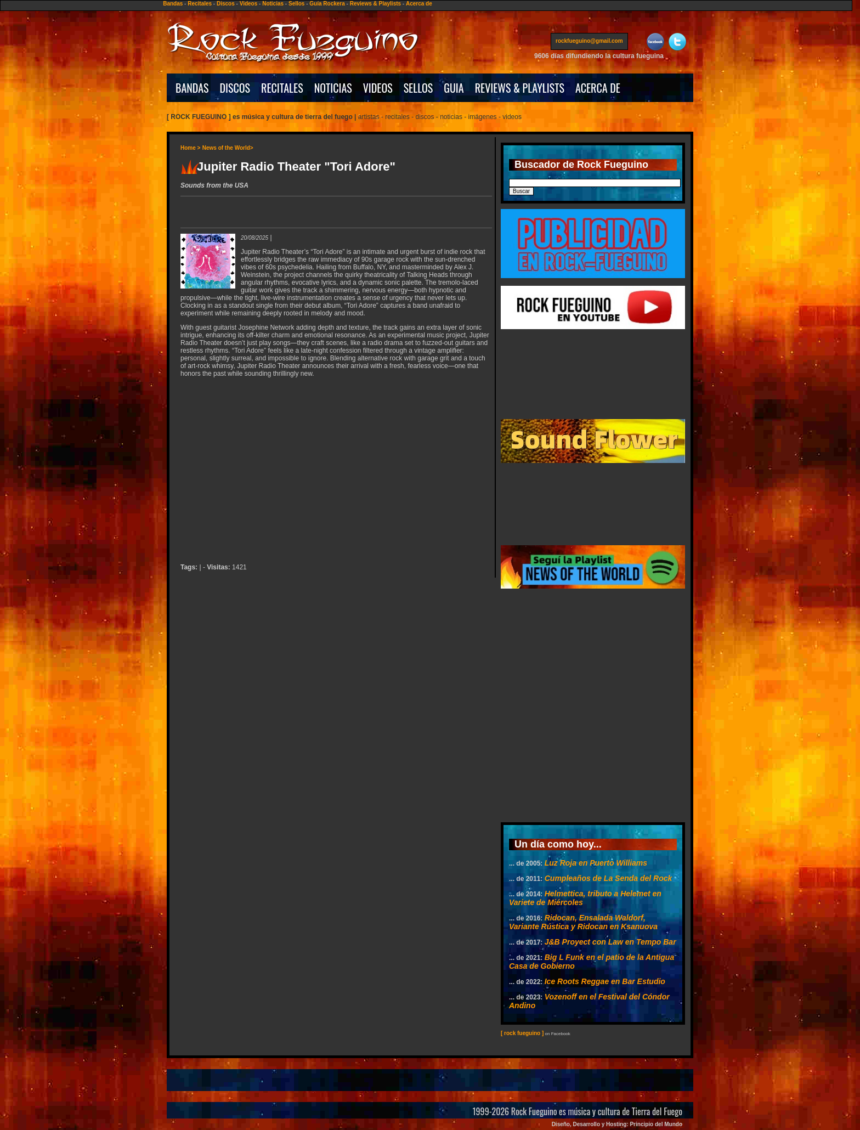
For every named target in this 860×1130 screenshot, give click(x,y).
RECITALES (282, 88)
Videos (249, 4)
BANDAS (192, 88)
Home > (190, 148)
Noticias (273, 4)
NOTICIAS (333, 88)
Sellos (296, 4)
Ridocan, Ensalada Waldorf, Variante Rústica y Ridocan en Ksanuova (583, 922)
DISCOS (235, 88)
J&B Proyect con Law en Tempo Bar (610, 941)
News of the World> (227, 148)
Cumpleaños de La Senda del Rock (608, 878)
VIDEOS (378, 88)
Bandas (173, 4)
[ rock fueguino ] (522, 1033)
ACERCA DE (597, 88)
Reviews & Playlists (375, 4)
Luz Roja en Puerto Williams (596, 862)
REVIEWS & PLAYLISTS (519, 88)
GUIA (453, 88)
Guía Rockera (326, 4)
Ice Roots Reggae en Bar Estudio (605, 981)
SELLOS (418, 88)
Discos (226, 4)
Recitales (200, 4)
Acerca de (419, 4)
